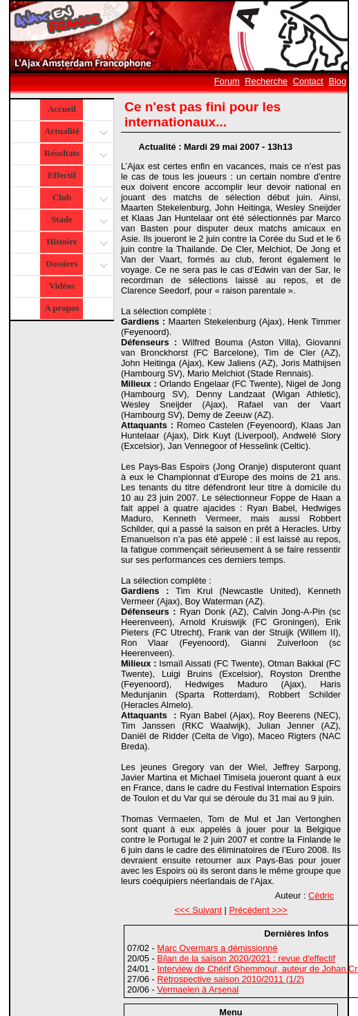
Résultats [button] (74, 154)
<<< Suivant (198, 910)
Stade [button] (77, 220)
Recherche (266, 81)
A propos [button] (61, 308)
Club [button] (78, 198)
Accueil (62, 109)
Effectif (62, 175)
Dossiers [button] (75, 264)
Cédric (321, 895)
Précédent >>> (258, 910)
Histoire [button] (75, 242)
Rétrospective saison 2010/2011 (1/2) (230, 979)
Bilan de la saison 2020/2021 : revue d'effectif (246, 958)
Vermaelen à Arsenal (197, 989)
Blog (337, 81)
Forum (227, 81)
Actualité (75, 132)
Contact (308, 81)
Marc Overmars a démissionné (217, 948)
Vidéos (62, 285)
